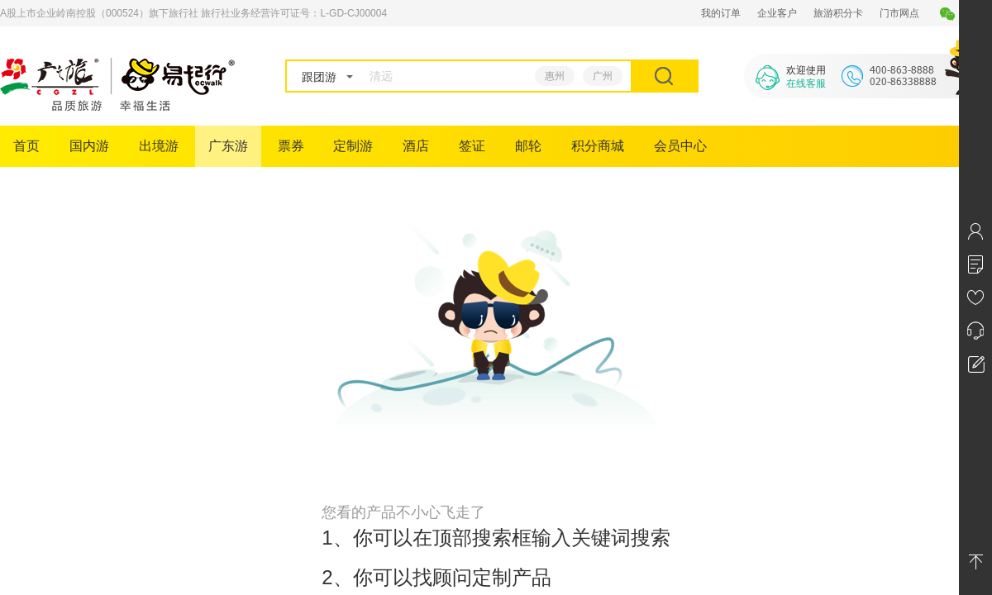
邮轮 (528, 146)
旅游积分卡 (838, 13)
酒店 (416, 146)
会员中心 (680, 146)
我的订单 (721, 13)
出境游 (159, 146)
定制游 (353, 146)
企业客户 (777, 13)
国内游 (89, 146)
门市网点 (899, 13)
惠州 (555, 76)
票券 (291, 146)
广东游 (228, 146)
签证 (472, 146)
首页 (26, 146)
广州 (603, 76)
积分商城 (597, 146)
